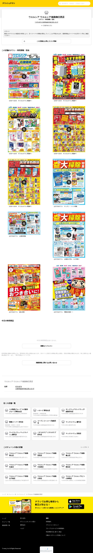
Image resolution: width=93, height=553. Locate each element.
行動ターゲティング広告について (55, 535)
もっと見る (84, 447)
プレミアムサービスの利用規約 (55, 528)
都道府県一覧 (6, 525)
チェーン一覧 (12, 494)
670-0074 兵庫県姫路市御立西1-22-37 (24, 388)
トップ (4, 494)
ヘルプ (22, 528)
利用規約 (48, 521)
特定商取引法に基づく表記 (53, 532)
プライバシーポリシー (52, 525)
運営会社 (22, 525)
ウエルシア (22, 494)
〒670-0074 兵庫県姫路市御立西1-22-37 (46, 22)
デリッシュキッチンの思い (28, 521)
